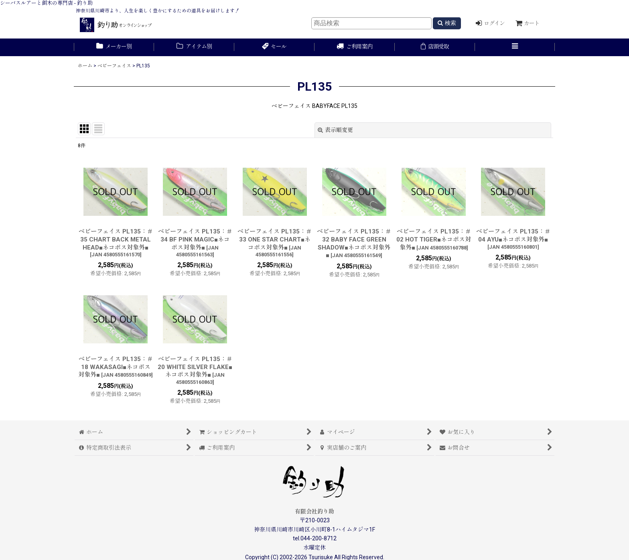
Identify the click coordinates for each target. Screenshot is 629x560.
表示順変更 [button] (335, 130)
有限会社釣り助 (314, 511)
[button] (515, 47)
